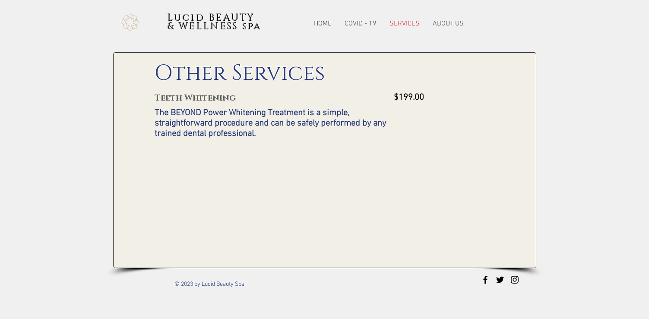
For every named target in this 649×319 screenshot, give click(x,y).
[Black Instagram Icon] (515, 280)
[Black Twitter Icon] (500, 280)
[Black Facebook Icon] (485, 280)
